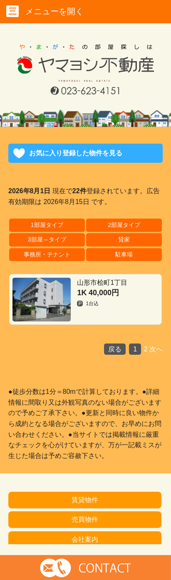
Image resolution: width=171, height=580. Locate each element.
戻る (114, 349)
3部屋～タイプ (47, 239)
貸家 (124, 239)
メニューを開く (45, 11)
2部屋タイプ (124, 225)
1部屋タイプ (47, 225)
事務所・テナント (47, 254)
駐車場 (124, 254)
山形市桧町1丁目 (69, 299)
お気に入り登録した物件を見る (75, 153)
